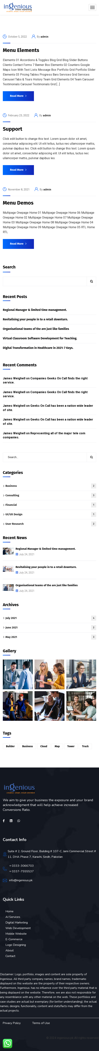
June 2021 (50, 627)
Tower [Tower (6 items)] (71, 746)
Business (50, 485)
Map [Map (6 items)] (57, 746)
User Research (50, 523)
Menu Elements (21, 50)
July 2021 (50, 618)
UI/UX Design (50, 514)
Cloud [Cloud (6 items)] (43, 746)
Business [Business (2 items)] (27, 746)
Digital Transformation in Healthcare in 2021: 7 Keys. (38, 348)
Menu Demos (18, 203)
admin (44, 36)
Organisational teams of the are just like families (36, 329)
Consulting (50, 495)
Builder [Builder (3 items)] (10, 746)
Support (12, 129)
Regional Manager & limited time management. (35, 310)
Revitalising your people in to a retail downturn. (35, 319)
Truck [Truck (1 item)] (85, 746)
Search (9, 267)
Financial (50, 504)
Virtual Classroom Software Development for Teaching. (40, 338)
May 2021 (50, 637)
